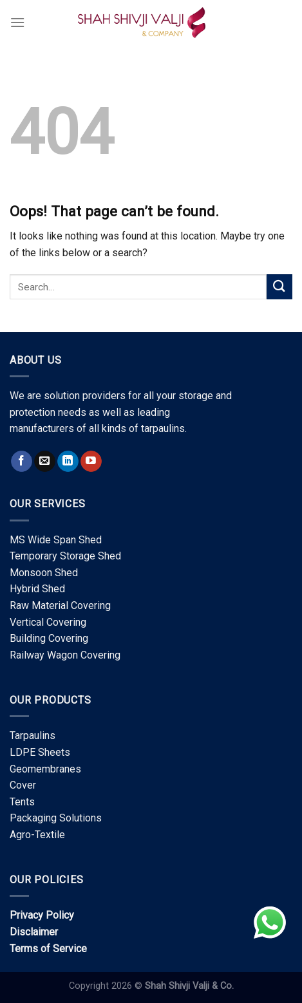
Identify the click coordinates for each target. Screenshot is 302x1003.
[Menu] (17, 22)
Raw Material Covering (60, 605)
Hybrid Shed (37, 589)
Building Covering (49, 638)
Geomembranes (45, 769)
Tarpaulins (32, 735)
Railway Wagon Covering (65, 655)
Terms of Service (48, 948)
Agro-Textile (37, 835)
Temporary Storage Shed (65, 556)
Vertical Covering (48, 622)
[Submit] (279, 286)
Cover (23, 785)
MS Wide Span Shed (56, 540)
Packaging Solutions (56, 818)
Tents (22, 802)
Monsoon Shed (44, 573)
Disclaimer (34, 932)
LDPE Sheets (40, 752)
